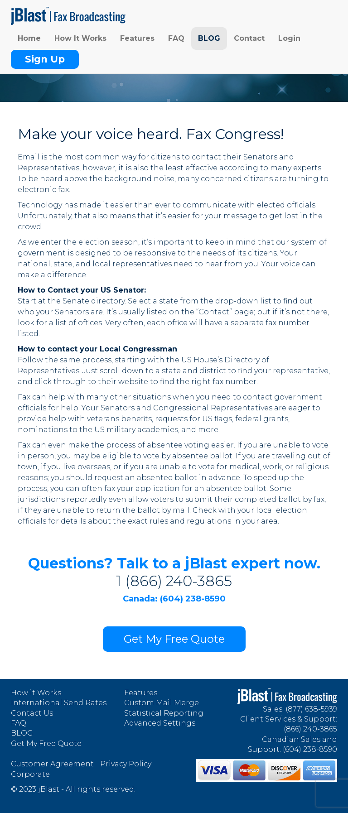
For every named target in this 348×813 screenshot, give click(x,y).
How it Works (36, 692)
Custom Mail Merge (161, 702)
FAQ (176, 38)
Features (137, 38)
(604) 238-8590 (310, 749)
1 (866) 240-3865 (174, 581)
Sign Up (45, 59)
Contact (249, 38)
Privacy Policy (125, 764)
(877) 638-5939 (311, 709)
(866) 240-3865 (310, 729)
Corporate (30, 774)
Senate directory (94, 301)
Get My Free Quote (174, 638)
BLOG (209, 38)
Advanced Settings (159, 723)
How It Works (80, 38)
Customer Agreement (52, 764)
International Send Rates (58, 702)
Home (29, 38)
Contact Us (32, 713)
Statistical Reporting (163, 713)
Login (289, 38)
